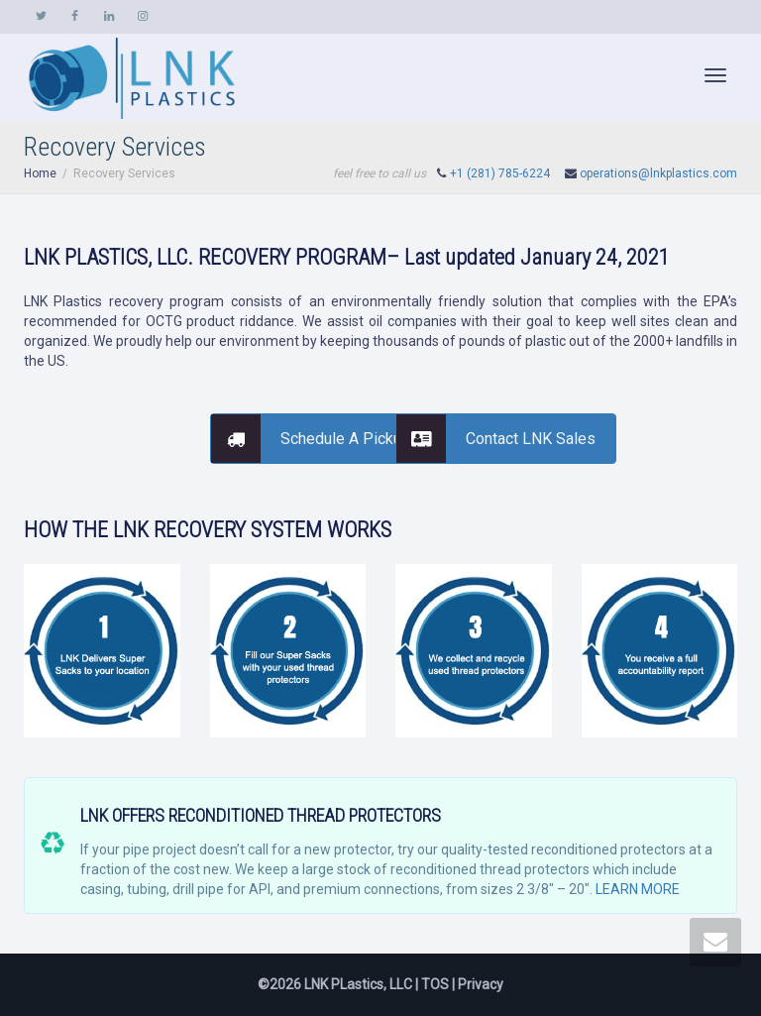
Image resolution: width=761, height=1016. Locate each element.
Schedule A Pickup (310, 438)
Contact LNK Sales (496, 438)
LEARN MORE (638, 889)
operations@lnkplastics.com (658, 173)
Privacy (480, 984)
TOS (435, 984)
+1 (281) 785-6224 (500, 173)
